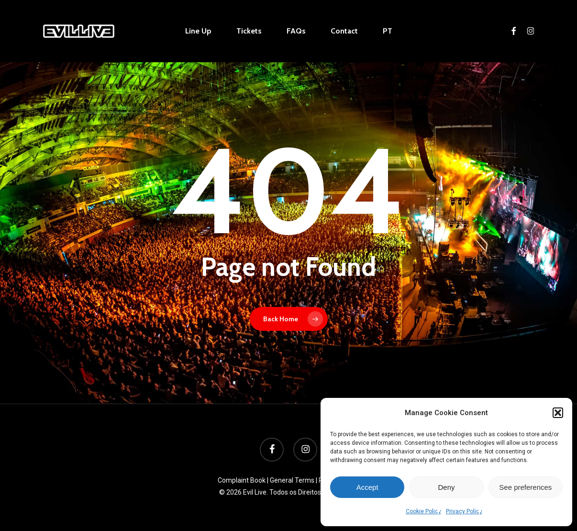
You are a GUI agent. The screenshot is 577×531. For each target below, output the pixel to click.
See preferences (525, 487)
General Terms (292, 480)
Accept (367, 487)
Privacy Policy (464, 511)
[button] (558, 413)
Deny (446, 487)
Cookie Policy (423, 511)
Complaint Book (242, 480)
